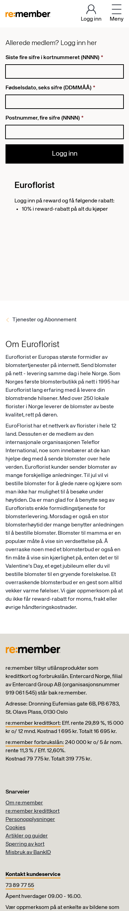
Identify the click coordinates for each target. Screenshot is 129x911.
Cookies (15, 828)
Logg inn (64, 153)
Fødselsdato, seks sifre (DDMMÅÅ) (50, 88)
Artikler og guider (27, 836)
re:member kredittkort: (33, 723)
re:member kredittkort (33, 811)
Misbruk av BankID (28, 852)
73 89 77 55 (20, 885)
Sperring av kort (25, 844)
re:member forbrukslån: (35, 742)
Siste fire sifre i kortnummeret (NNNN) (54, 57)
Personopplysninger (30, 819)
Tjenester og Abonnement (44, 320)
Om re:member (24, 803)
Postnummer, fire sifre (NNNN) (45, 118)
